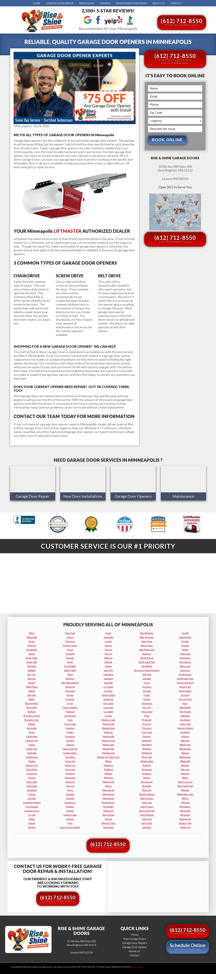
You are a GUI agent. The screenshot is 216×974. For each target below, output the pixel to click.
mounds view (108, 822)
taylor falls (185, 723)
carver (31, 743)
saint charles (146, 797)
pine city (146, 706)
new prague (147, 644)
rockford (146, 772)
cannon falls (31, 739)
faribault (70, 710)
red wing (147, 743)
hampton (70, 781)
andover (31, 644)
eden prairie (70, 669)
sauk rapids (185, 636)
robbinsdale (147, 760)
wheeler (185, 789)
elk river (70, 677)
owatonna (146, 702)
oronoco (146, 686)
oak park (147, 673)
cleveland (32, 789)
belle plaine (31, 686)
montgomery (108, 801)
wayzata (185, 768)
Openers (105, 3)
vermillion (185, 731)
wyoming (185, 814)
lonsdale (108, 710)
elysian (70, 694)
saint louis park (147, 810)
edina (70, 673)
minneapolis (108, 789)
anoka (32, 653)
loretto (108, 715)
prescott (146, 723)
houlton (70, 810)
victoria (185, 735)
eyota (70, 702)
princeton (147, 727)
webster (185, 772)
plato (146, 715)
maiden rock (108, 727)
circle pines (31, 768)
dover (70, 648)
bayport (32, 677)
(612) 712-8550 (181, 22)
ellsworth (70, 686)
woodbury (185, 805)
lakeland (108, 677)
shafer (185, 648)
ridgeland (147, 752)
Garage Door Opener (134, 946)
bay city (31, 673)
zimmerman (185, 818)
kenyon (108, 653)
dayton (32, 826)
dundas (70, 657)
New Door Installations (82, 496)
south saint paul (185, 677)
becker (31, 681)
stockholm (185, 719)
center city (31, 748)
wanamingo (185, 748)
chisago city (31, 764)
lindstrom (108, 698)
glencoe (70, 743)
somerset (185, 669)
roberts (147, 764)
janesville (108, 636)
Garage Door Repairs (134, 942)
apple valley (31, 657)
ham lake (70, 768)
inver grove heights (70, 826)
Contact (176, 3)
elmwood (70, 690)
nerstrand (108, 826)
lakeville (108, 681)
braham (32, 710)
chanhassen (32, 756)
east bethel (70, 665)
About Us (158, 3)
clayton (32, 777)
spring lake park (185, 681)
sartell (185, 632)
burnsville (32, 727)
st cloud (185, 694)
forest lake (70, 723)
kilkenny (108, 657)
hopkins (70, 805)
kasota (108, 644)
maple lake (108, 743)
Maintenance (183, 496)
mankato (108, 731)
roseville (146, 785)
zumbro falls (185, 822)
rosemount (147, 781)
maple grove (108, 739)
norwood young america (146, 669)
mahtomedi (108, 723)
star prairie (185, 710)
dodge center (70, 644)
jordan (108, 640)
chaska (31, 760)
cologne (31, 797)
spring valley (185, 690)
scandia (185, 644)
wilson (185, 797)
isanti (108, 632)
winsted (185, 801)
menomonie (108, 781)
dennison (70, 640)
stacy (185, 702)
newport (146, 653)
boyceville (32, 706)
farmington (70, 715)
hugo (70, 822)
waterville (185, 760)
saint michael (146, 814)
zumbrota (185, 826)
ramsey (147, 735)
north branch (146, 657)
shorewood (185, 661)
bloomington (31, 702)
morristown (108, 814)
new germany (147, 636)
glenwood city (70, 748)
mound (108, 818)
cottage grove (31, 810)
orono (146, 681)
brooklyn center (32, 715)
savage (185, 640)
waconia (185, 739)
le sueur (108, 690)
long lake (108, 706)
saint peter (146, 822)
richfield (147, 748)
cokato (32, 793)
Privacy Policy (137, 966)
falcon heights (70, 706)
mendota (108, 777)
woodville (185, 810)
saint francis (147, 805)
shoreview (185, 657)
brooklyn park (32, 719)
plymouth (147, 719)
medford (108, 768)
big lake (32, 694)
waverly (185, 764)
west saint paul (185, 785)
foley (70, 719)
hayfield (70, 797)
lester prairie (108, 694)
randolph (147, 739)
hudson (70, 818)
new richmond (146, 648)
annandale (31, 648)
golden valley (70, 752)
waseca (185, 752)
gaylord (70, 739)
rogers (146, 777)
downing (70, 653)
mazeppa (108, 764)
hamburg (70, 772)
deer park (70, 632)
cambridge (31, 735)
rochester (147, 768)
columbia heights (32, 801)
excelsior (70, 698)
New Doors (86, 3)
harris (70, 789)
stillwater (185, 715)
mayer (108, 760)
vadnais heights (185, 727)
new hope (147, 640)
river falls (147, 756)
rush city (147, 789)
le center (108, 686)
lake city (108, 669)
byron (32, 731)
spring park (185, 686)
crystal (31, 814)
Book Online (167, 140)
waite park (185, 743)
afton (32, 632)
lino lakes (108, 702)
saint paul (147, 818)
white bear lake (185, 793)
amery (31, 640)
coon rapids (31, 805)
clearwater (31, 785)
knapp (108, 665)
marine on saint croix (108, 756)
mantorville (108, 735)
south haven (185, 673)
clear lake (31, 781)
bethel (32, 690)
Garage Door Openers (133, 496)
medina (108, 772)
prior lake (147, 731)
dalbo (32, 818)
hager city (70, 764)
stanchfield (185, 706)
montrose (108, 810)
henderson (70, 801)
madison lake (108, 719)
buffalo (31, 723)
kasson (108, 648)
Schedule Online (188, 945)
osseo (146, 694)
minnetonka (108, 793)
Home (37, 3)
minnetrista (108, 797)
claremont (31, 772)
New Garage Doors (134, 937)
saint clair (147, 801)
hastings (70, 793)
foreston (70, 727)
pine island (146, 710)
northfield (147, 665)
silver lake (185, 665)
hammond (70, 777)
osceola (147, 690)
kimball (108, 661)
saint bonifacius (147, 793)
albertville (32, 636)
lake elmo (108, 673)
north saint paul (147, 661)
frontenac (70, 735)
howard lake (70, 814)
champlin (31, 752)
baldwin (32, 669)
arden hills (31, 661)
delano (70, 636)
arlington (31, 665)
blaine (32, 698)
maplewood (108, 752)
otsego (147, 698)
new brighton (147, 632)
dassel (31, 822)
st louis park (185, 698)
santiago (146, 826)
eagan (70, 661)
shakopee (185, 653)
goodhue (70, 756)
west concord (185, 781)
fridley (70, 731)
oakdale (146, 677)
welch (185, 777)
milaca (108, 785)
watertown (185, 756)
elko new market (70, 681)
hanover (70, 785)
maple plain (108, 748)
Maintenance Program (131, 3)
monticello (108, 805)
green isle (70, 760)
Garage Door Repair (59, 3)
